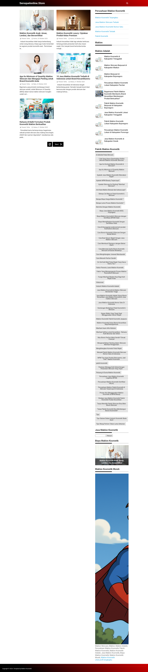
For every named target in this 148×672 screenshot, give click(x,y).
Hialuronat (100, 282)
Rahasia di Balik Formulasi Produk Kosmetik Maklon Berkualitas (35, 123)
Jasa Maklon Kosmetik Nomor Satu (109, 27)
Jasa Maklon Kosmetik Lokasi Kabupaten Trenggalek (116, 113)
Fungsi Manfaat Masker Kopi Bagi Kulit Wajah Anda (111, 277)
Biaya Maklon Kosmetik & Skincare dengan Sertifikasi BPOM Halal (111, 217)
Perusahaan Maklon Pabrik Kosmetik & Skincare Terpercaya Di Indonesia (111, 388)
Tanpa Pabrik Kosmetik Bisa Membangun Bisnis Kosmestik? (111, 410)
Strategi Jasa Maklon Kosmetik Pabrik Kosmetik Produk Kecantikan (111, 399)
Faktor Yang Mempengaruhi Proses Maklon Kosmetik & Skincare (111, 272)
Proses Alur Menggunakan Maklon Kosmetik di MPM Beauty (111, 393)
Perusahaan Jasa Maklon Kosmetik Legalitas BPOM (111, 377)
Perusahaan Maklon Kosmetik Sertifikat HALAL (111, 382)
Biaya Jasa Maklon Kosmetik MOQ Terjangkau (111, 211)
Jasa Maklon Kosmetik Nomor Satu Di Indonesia (111, 303)
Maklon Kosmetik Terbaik (105, 31)
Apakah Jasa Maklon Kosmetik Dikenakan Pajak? (111, 175)
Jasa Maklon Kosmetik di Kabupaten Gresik (114, 140)
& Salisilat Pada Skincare (104, 155)
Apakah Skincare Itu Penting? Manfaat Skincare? (111, 185)
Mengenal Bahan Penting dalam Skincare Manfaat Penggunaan (111, 343)
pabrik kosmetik (101, 363)
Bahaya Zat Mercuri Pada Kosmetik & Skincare (111, 194)
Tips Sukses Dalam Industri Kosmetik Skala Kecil (111, 419)
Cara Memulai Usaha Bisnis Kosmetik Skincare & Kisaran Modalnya (111, 249)
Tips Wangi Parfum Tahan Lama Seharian (110, 424)
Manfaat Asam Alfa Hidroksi (106, 328)
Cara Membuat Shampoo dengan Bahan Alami (111, 244)
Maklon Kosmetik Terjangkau (106, 18)
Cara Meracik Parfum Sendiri (106, 258)
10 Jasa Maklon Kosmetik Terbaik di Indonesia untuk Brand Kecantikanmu (73, 77)
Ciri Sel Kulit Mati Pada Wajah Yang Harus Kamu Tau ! (111, 263)
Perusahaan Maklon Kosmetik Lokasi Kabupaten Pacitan (116, 84)
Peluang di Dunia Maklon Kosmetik (108, 372)
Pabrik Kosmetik (101, 36)
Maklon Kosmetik (108, 657)
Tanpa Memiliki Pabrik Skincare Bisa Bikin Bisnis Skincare (111, 404)
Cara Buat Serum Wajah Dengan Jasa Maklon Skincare (111, 238)
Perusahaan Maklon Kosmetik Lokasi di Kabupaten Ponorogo (116, 131)
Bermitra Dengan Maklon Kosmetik (108, 207)
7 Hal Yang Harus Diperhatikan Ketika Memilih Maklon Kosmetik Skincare (111, 159)
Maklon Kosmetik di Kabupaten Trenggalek (113, 57)
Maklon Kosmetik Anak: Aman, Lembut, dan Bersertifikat (33, 34)
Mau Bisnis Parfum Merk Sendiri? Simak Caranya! (111, 338)
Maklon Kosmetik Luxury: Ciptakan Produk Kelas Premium (72, 34)
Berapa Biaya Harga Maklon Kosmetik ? (109, 199)
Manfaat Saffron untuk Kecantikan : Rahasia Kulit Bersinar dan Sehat (111, 333)
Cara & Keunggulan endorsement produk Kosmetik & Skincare (112, 228)
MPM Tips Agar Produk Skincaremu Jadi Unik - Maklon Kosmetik (112, 358)
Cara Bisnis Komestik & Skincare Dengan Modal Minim (112, 233)
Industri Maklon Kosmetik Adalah (107, 286)
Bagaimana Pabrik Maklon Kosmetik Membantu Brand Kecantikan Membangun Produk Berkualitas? (115, 95)
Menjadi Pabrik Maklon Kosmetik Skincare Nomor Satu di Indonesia (111, 353)
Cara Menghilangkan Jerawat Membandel (110, 254)
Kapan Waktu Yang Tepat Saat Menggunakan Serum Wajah (111, 314)
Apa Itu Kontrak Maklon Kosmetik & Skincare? (111, 165)
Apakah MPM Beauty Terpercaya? (107, 180)
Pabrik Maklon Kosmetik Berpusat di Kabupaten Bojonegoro (114, 105)
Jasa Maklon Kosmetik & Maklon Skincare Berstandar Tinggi (111, 291)
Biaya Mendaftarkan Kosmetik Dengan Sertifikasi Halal (111, 222)
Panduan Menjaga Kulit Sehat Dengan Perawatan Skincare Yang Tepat (112, 368)
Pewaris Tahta (25, 38)
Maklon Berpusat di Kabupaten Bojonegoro (113, 75)
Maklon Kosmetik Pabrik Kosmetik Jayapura (111, 319)
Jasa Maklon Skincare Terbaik (107, 22)
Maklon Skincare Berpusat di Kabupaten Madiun (115, 66)
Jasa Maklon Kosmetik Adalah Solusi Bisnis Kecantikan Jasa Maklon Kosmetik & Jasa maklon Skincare (111, 297)
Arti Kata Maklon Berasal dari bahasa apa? (111, 190)
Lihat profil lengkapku (103, 660)
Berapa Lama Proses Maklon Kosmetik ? (110, 203)
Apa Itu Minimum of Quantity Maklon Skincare (111, 170)
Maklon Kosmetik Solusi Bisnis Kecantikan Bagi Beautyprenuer (111, 323)
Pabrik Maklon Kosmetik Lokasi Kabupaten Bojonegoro (116, 122)
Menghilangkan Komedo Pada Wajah (109, 348)
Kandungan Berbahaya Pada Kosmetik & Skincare (111, 308)
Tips (97, 414)
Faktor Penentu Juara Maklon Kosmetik (109, 267)
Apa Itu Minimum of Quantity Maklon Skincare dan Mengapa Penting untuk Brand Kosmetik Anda (36, 78)
